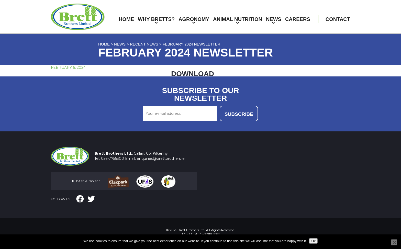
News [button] (273, 19)
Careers (297, 19)
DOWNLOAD (192, 73)
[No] (394, 242)
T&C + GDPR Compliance (200, 233)
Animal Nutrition (237, 19)
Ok (313, 241)
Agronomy (194, 19)
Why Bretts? (156, 19)
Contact (338, 19)
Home (126, 19)
